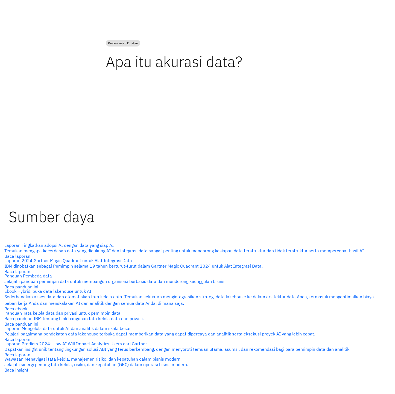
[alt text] (195, 250)
